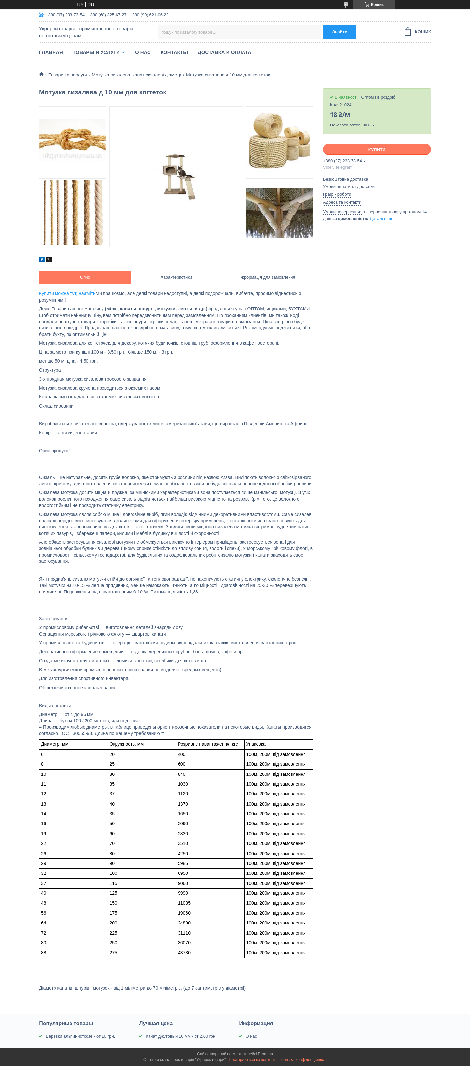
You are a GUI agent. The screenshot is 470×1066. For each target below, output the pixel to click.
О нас (143, 52)
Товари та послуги (67, 74)
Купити (376, 149)
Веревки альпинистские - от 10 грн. (80, 1036)
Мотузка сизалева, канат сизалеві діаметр (136, 74)
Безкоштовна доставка (345, 179)
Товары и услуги (96, 52)
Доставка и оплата (224, 52)
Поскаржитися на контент (252, 1060)
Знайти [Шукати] (340, 31)
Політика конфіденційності (302, 1060)
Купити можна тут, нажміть (67, 293)
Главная (51, 52)
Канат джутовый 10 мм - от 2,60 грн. (181, 1036)
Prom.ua (265, 1054)
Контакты (174, 52)
